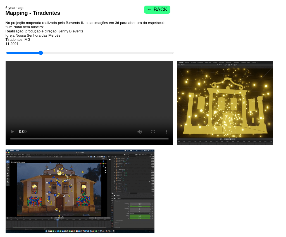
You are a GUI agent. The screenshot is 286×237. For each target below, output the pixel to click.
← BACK (157, 9)
